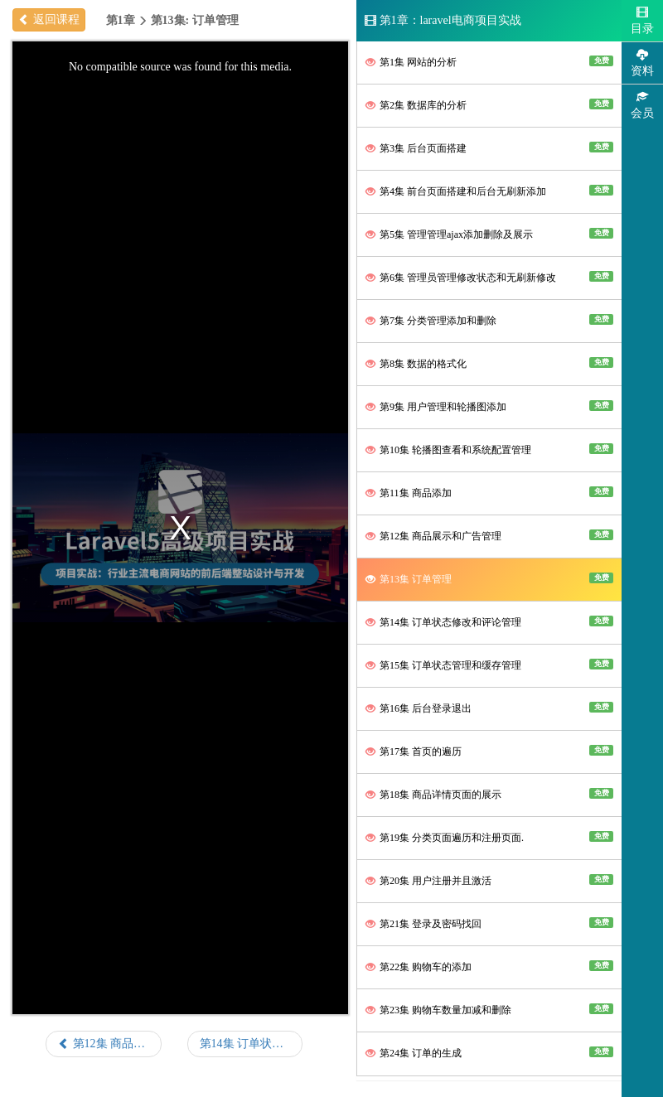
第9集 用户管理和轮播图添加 (489, 406)
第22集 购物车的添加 (489, 966)
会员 (642, 104)
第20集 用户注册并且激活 (489, 880)
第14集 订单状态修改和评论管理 (489, 622)
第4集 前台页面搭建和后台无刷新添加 (489, 191)
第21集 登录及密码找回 (489, 923)
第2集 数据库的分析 (489, 105)
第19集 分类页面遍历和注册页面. (489, 837)
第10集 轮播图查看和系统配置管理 (489, 449)
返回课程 (49, 19)
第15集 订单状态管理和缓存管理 (489, 665)
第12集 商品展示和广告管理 (489, 535)
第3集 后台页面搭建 (489, 148)
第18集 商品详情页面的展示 (489, 794)
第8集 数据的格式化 (489, 363)
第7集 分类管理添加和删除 (489, 320)
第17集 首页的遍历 (489, 751)
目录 (642, 20)
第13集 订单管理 (489, 579)
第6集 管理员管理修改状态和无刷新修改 (489, 277)
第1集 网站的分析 (489, 62)
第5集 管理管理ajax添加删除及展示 (489, 234)
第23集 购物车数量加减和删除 (489, 1009)
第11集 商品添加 (489, 492)
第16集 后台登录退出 (489, 708)
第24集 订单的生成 (489, 1052)
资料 (642, 62)
